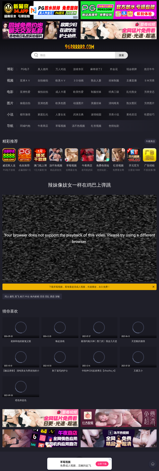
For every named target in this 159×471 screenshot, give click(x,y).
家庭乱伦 (43, 114)
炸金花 (114, 69)
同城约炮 (25, 126)
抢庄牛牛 (149, 69)
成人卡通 (60, 92)
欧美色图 (60, 103)
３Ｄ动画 (78, 80)
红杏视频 (96, 126)
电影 (10, 92)
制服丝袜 (96, 92)
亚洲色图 (43, 103)
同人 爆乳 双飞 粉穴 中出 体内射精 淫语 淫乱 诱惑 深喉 (32, 296)
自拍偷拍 (43, 80)
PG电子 (25, 69)
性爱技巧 (149, 114)
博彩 (10, 69)
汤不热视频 (78, 126)
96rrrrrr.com (79, 47)
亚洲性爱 (25, 92)
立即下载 (102, 463)
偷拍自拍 (43, 92)
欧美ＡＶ (60, 80)
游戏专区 (78, 69)
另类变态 (149, 92)
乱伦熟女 (131, 92)
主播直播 (131, 80)
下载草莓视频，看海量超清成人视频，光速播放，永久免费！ (102, 287)
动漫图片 (78, 103)
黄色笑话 (131, 114)
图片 (10, 103)
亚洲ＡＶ (25, 80)
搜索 (121, 55)
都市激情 (25, 114)
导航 (10, 125)
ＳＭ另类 (149, 80)
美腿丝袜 (96, 103)
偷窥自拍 (25, 103)
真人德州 (43, 69)
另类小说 (114, 114)
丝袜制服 (114, 80)
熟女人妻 (96, 80)
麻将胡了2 (96, 69)
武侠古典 (78, 114)
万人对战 (60, 69)
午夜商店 (43, 126)
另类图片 (149, 103)
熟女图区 (131, 103)
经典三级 (114, 92)
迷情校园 (96, 114)
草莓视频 (60, 126)
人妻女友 (60, 114)
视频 (10, 80)
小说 (10, 114)
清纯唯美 (114, 103)
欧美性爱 (78, 92)
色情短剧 (114, 126)
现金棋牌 (131, 69)
